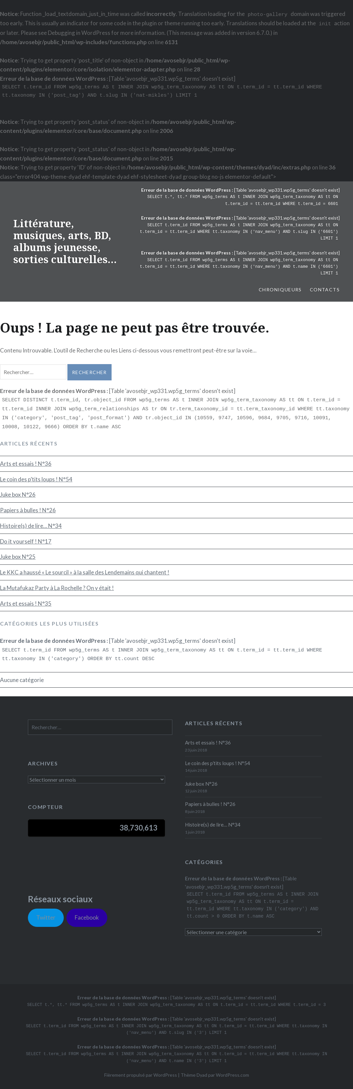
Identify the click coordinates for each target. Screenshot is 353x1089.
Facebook (87, 917)
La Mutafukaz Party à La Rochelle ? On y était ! (57, 587)
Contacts (325, 289)
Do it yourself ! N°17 (25, 541)
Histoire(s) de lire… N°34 (31, 525)
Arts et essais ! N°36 (25, 463)
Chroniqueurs (280, 289)
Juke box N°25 (18, 556)
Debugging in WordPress (79, 32)
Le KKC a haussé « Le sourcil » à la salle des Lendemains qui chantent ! (84, 572)
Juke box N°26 (18, 494)
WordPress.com (232, 1075)
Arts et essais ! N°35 (25, 603)
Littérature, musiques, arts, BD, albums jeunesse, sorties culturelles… (65, 241)
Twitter (45, 917)
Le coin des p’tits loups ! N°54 (36, 479)
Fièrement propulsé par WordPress (140, 1075)
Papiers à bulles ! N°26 (28, 510)
